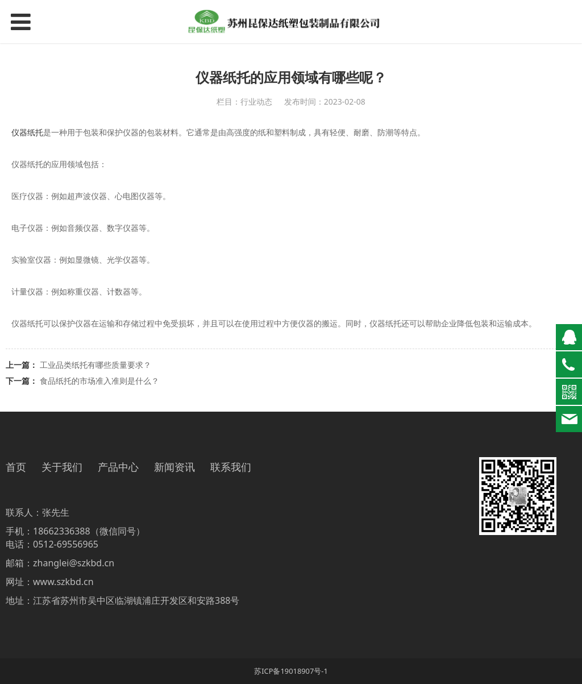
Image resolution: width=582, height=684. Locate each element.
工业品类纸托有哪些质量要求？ (95, 364)
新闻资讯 (174, 467)
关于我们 (61, 467)
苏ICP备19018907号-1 (291, 671)
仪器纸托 (27, 132)
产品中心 (118, 467)
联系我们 (230, 467)
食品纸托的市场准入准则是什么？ (99, 380)
